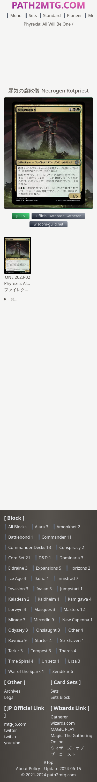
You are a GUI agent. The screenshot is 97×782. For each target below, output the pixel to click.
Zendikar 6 (63, 671)
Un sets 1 (50, 661)
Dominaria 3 (71, 558)
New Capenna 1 (77, 620)
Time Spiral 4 (20, 661)
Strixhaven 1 (72, 640)
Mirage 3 (16, 620)
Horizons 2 (80, 568)
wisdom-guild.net (48, 224)
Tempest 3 (41, 651)
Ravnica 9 (17, 640)
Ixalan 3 (44, 589)
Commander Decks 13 (29, 547)
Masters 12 (74, 609)
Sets (31, 15)
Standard (50, 15)
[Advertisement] (48, 55)
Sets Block (60, 697)
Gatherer (59, 717)
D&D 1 (45, 558)
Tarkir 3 (15, 651)
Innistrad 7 (67, 578)
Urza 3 (74, 661)
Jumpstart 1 (71, 589)
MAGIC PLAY (62, 729)
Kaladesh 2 (18, 599)
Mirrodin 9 (44, 620)
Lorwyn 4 (17, 609)
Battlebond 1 (20, 537)
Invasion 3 (18, 589)
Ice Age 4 (17, 578)
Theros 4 (67, 651)
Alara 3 (41, 527)
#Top (49, 762)
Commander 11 (57, 537)
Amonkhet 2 (68, 527)
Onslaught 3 (48, 630)
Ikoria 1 (41, 578)
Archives (12, 691)
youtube (12, 743)
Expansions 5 (48, 568)
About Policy (28, 768)
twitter (10, 730)
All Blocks (17, 527)
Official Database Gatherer (58, 215)
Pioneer (73, 15)
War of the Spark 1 (26, 671)
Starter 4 (43, 640)
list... (13, 299)
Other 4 (75, 630)
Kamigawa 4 (80, 599)
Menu (14, 15)
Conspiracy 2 (71, 547)
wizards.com (63, 723)
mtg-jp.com (15, 724)
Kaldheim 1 (48, 599)
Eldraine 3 (17, 568)
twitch (10, 736)
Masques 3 (44, 609)
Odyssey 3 (18, 630)
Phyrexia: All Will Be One (47, 24)
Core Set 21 (19, 558)
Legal (9, 697)
